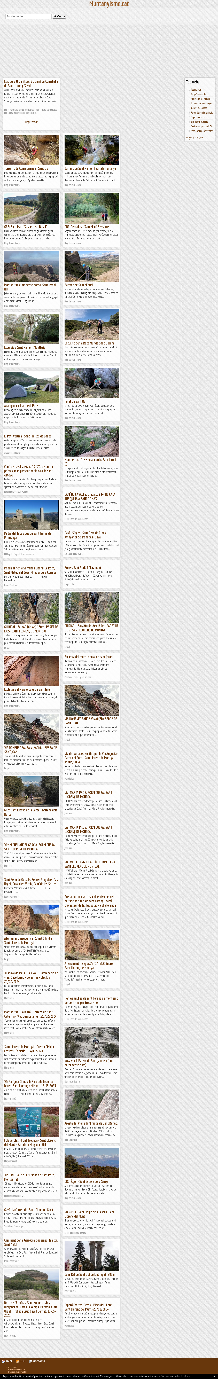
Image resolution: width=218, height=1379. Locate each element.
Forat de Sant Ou (75, 401)
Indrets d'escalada (199, 107)
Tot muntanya (197, 89)
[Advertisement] (109, 51)
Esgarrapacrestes (199, 117)
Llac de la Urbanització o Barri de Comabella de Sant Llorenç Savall (31, 83)
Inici (8, 1361)
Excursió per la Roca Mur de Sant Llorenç (89, 343)
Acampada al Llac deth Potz (21, 405)
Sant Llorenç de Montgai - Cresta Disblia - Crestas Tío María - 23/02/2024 (30, 1049)
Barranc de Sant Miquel (79, 285)
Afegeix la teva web (194, 138)
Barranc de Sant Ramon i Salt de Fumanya (90, 168)
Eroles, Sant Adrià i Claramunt (83, 567)
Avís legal (12, 1367)
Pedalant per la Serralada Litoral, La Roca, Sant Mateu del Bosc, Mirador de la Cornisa (30, 570)
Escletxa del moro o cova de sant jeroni (89, 657)
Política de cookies (16, 1369)
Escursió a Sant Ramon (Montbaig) (25, 347)
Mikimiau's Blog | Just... (201, 98)
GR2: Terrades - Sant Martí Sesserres (87, 226)
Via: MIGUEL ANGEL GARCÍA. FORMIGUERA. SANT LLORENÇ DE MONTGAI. (30, 847)
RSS (20, 1361)
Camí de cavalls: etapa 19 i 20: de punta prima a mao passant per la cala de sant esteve (28, 470)
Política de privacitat (17, 1372)
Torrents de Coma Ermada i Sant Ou (26, 168)
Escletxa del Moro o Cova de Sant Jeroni (28, 689)
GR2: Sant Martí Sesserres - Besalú (25, 226)
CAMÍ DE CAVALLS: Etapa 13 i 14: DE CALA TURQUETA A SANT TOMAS (90, 496)
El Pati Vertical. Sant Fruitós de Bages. (28, 436)
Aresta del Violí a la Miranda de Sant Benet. (91, 1123)
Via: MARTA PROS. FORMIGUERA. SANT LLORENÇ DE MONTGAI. (88, 794)
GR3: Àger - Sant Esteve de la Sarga (86, 1181)
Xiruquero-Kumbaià (199, 121)
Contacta (37, 1361)
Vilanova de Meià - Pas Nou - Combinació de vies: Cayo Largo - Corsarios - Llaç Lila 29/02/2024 (31, 977)
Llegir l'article (31, 121)
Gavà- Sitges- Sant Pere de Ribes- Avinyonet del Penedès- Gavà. (86, 535)
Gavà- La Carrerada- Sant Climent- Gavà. (29, 1210)
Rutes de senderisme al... (202, 112)
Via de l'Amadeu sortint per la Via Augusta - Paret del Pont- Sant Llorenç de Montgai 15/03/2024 (92, 757)
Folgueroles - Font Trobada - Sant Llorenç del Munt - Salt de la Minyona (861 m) (30, 1142)
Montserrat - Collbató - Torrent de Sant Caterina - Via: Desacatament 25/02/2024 (30, 1014)
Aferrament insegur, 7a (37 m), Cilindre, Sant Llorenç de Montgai (28, 940)
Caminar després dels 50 (202, 126)
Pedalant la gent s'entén (202, 130)
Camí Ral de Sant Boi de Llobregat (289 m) (90, 1274)
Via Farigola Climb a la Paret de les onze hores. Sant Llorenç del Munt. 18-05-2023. (30, 1083)
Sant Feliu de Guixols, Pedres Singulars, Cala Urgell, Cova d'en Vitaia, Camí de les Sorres (31, 881)
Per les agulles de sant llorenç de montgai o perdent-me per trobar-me (91, 1000)
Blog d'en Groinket (199, 94)
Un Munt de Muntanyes (201, 103)
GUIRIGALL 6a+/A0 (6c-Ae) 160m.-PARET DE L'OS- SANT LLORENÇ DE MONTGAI (92, 628)
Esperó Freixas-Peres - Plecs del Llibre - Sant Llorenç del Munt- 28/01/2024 (89, 1307)
